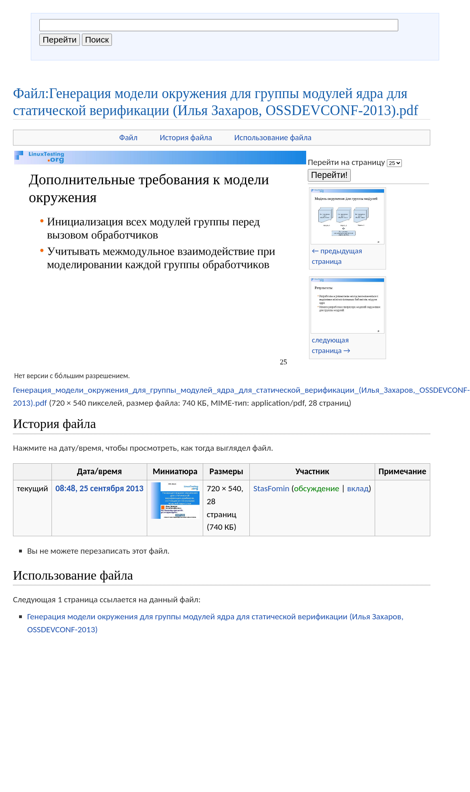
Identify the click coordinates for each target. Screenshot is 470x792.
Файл (128, 137)
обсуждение (316, 488)
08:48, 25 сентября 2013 (100, 488)
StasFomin (271, 488)
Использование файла (272, 137)
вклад (358, 488)
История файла (186, 137)
